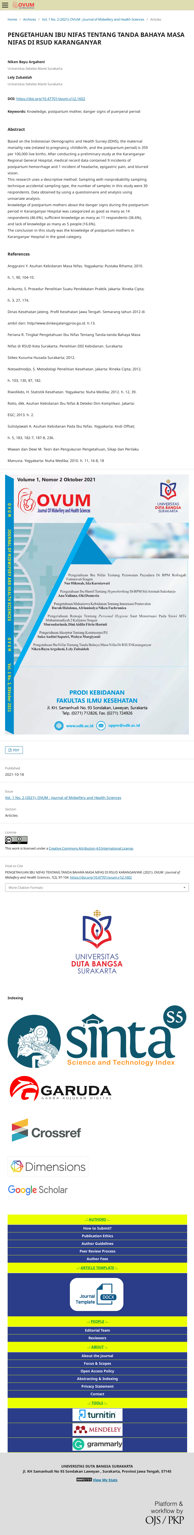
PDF (15, 750)
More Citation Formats (26, 887)
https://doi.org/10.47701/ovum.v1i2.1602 (50, 98)
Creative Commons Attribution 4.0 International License (91, 848)
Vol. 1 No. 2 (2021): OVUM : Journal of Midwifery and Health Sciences (93, 19)
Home (12, 19)
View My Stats (105, 1479)
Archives (29, 19)
